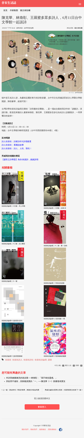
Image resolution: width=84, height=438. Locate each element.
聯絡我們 (33, 429)
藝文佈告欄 (25, 10)
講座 (50, 360)
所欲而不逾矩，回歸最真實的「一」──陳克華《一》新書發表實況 (35, 381)
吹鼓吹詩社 (29, 360)
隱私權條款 (52, 429)
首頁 (5, 10)
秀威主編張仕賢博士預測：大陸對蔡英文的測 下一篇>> (64, 390)
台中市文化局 (28, 28)
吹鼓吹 (8, 360)
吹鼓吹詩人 (17, 360)
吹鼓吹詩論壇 (41, 360)
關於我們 (25, 429)
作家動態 (14, 10)
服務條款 (42, 429)
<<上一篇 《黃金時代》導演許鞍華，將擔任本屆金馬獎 (20, 390)
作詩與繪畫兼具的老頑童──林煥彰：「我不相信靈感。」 (31, 378)
